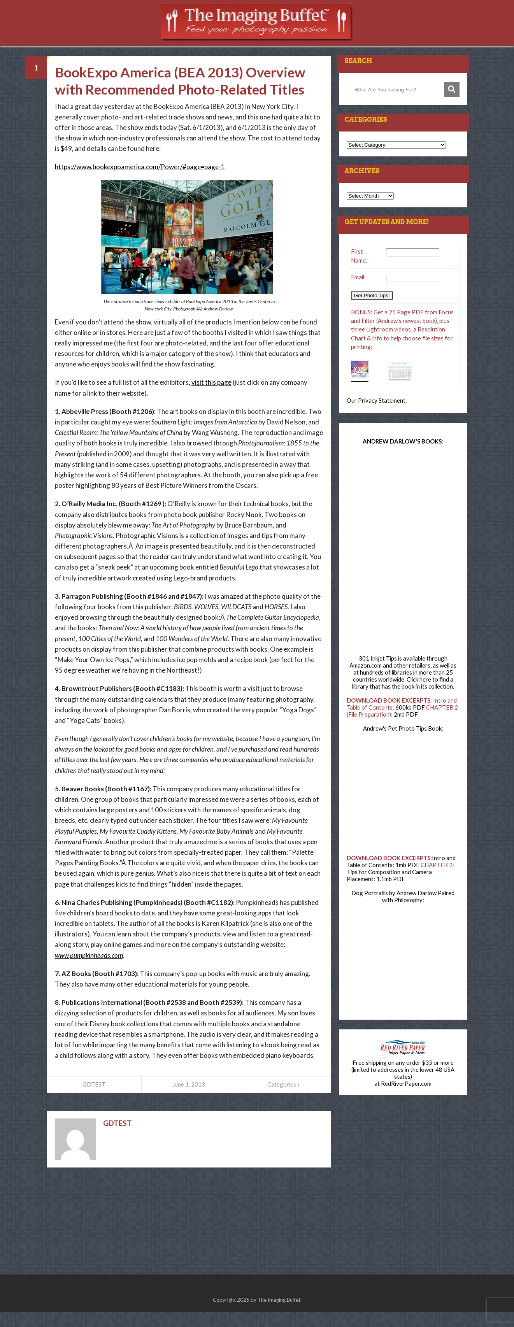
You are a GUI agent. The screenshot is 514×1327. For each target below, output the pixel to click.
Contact (420, 50)
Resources (220, 50)
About (385, 50)
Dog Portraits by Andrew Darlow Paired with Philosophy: (402, 912)
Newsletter (346, 50)
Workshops (125, 50)
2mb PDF (406, 729)
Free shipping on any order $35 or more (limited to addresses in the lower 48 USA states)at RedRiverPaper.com (402, 1088)
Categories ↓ (283, 1099)
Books (257, 50)
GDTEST (93, 1099)
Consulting (297, 50)
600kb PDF (410, 722)
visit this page (211, 397)
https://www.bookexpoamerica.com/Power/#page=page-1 (140, 182)
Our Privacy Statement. (377, 415)
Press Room (174, 50)
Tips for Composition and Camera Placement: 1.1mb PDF (389, 890)
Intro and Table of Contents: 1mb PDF (401, 876)
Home (87, 50)
